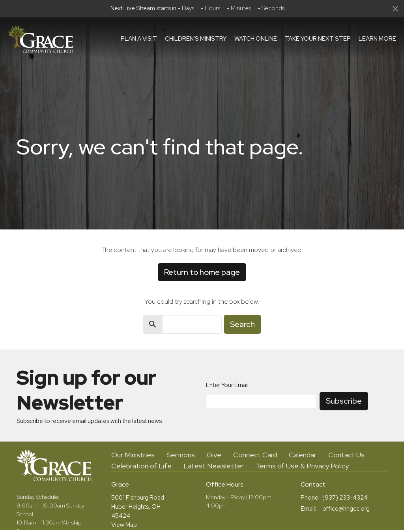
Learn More (377, 39)
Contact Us (346, 454)
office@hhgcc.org (346, 509)
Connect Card (255, 454)
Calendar (302, 454)
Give (214, 454)
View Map (124, 525)
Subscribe (344, 401)
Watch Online (255, 39)
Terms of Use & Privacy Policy (302, 465)
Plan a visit (139, 39)
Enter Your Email (227, 385)
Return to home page (202, 272)
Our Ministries (133, 454)
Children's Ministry (195, 39)
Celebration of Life (141, 465)
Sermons (180, 454)
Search (242, 324)
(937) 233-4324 (345, 498)
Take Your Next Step (318, 39)
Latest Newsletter (213, 465)
